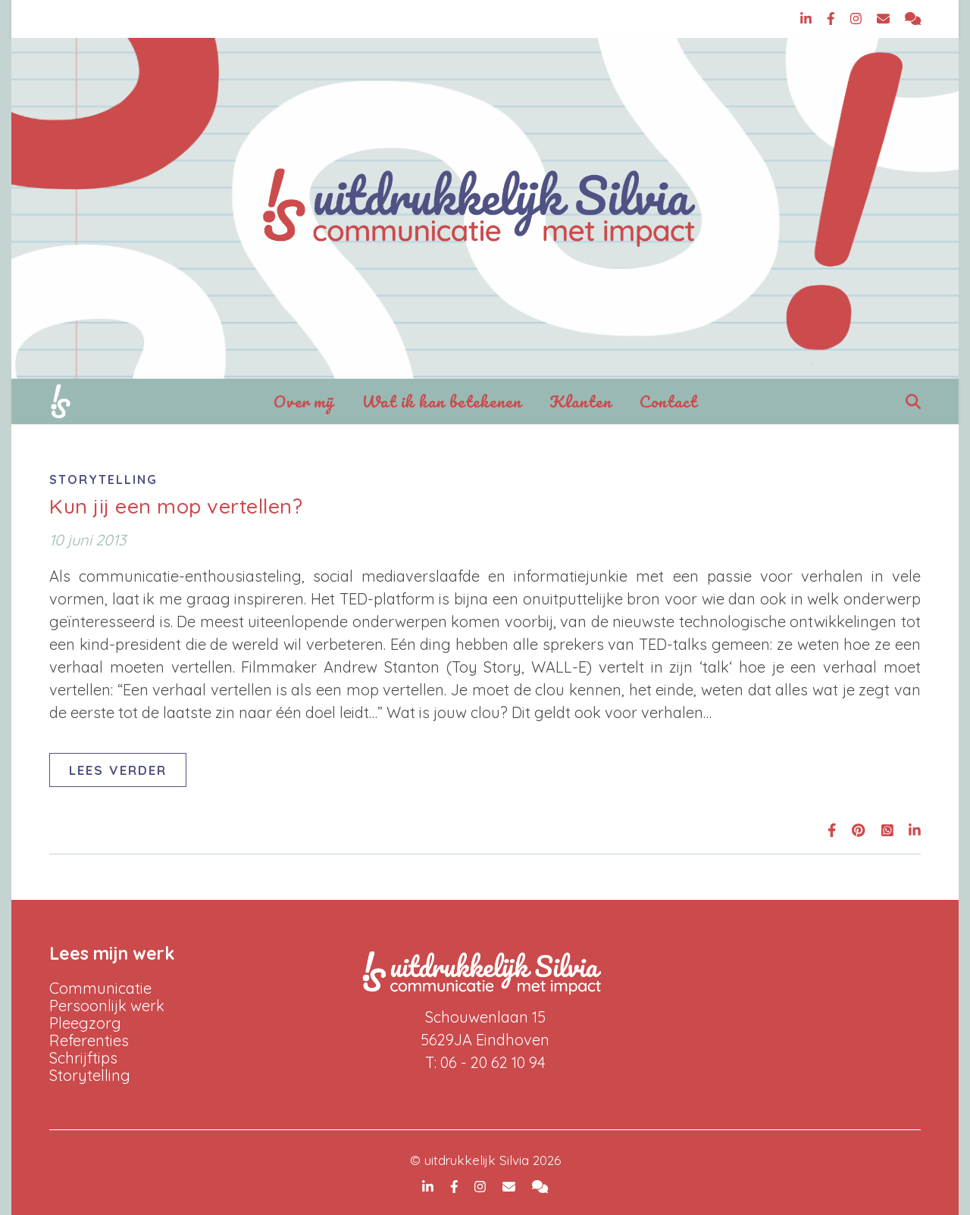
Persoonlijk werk (106, 1005)
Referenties (89, 1040)
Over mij (304, 401)
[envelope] (885, 19)
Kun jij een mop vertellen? (175, 506)
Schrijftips (83, 1057)
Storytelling (103, 479)
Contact (668, 401)
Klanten (580, 401)
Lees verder (118, 770)
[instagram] (857, 19)
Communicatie (100, 988)
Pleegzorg (85, 1023)
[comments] (913, 19)
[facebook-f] (833, 19)
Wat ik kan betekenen (441, 401)
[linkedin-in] (807, 19)
